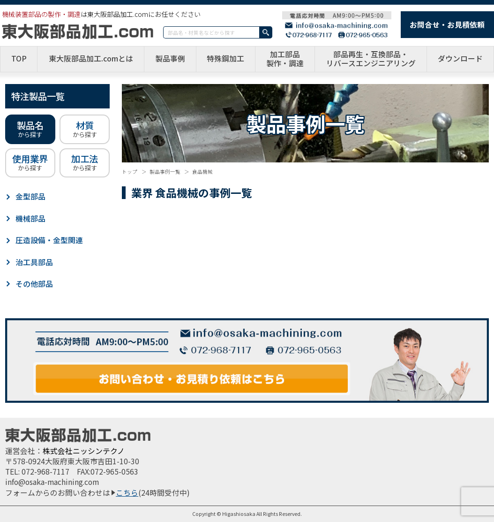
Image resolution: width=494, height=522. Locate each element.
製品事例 (170, 58)
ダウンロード (460, 58)
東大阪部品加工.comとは (91, 58)
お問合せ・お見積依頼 (447, 24)
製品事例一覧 (165, 171)
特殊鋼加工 (225, 58)
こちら (127, 492)
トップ (129, 171)
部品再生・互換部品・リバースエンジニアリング (371, 59)
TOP (19, 58)
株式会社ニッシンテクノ (84, 450)
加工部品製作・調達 (285, 59)
